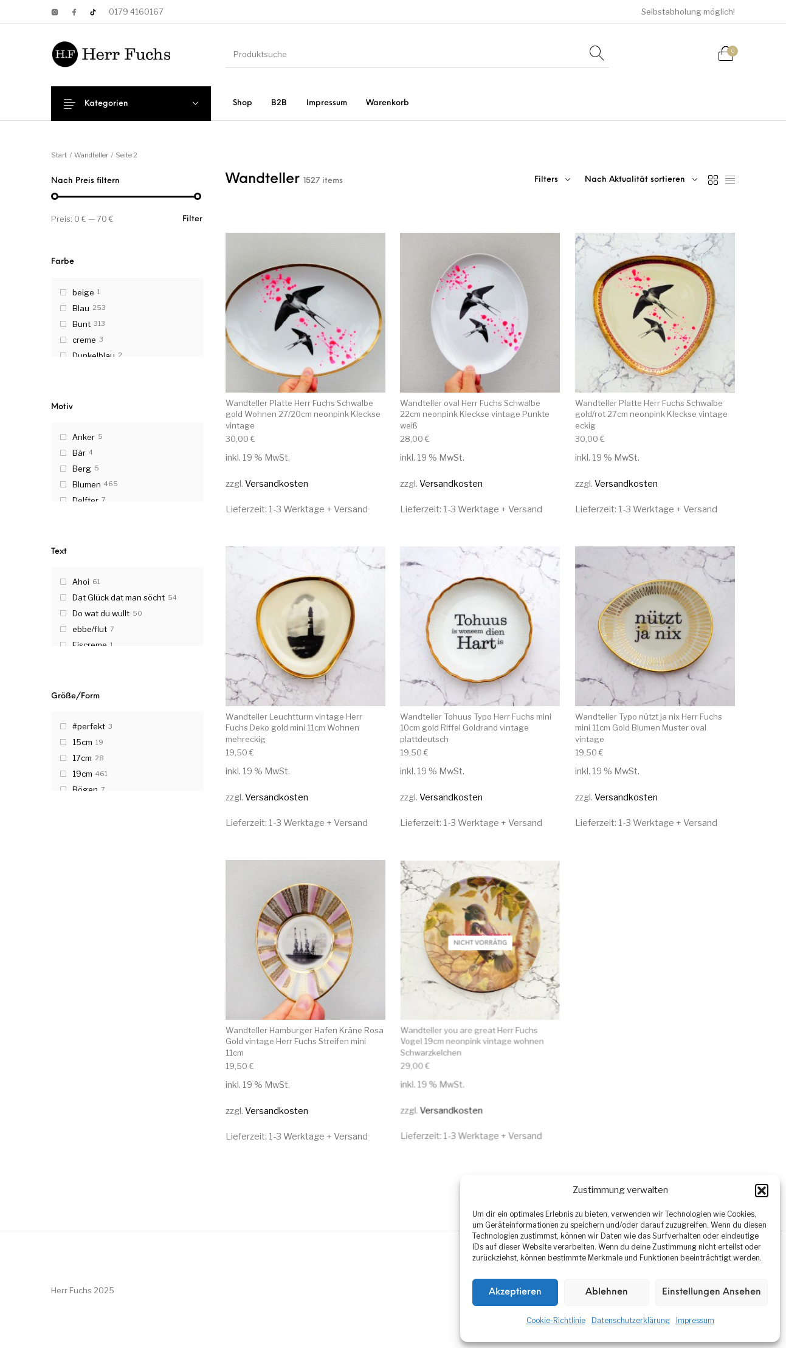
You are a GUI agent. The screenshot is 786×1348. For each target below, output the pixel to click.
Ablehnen (606, 1292)
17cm (82, 758)
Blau (80, 308)
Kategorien (115, 104)
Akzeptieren (515, 1292)
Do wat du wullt (100, 613)
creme (84, 340)
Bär (79, 453)
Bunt (81, 324)
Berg (81, 468)
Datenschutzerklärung (630, 1320)
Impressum (695, 1320)
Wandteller (91, 155)
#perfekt (88, 726)
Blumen (86, 484)
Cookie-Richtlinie (555, 1320)
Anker (83, 437)
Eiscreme (89, 645)
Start (59, 155)
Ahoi (80, 581)
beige (83, 292)
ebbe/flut (89, 629)
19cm (82, 774)
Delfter (85, 500)
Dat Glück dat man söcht (118, 597)
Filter (192, 219)
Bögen (85, 789)
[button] (762, 1191)
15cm (82, 742)
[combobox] (641, 179)
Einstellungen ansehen (711, 1292)
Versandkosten (276, 483)
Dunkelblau (93, 355)
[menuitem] (243, 103)
